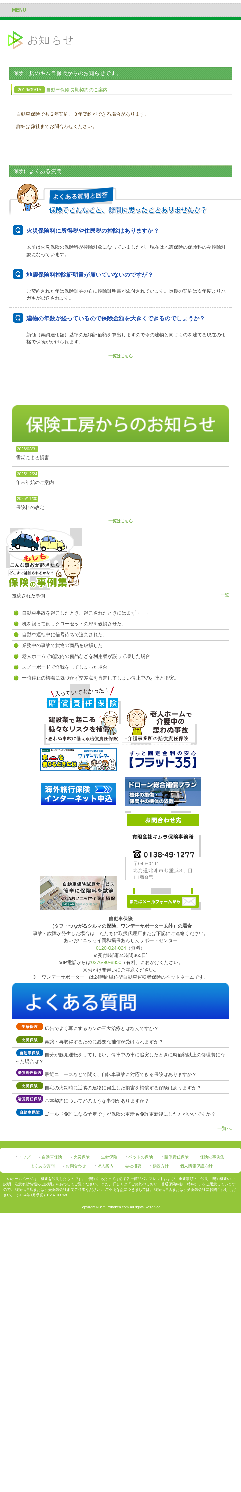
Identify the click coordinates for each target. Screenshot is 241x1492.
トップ (24, 1157)
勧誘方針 (161, 1166)
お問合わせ (76, 1166)
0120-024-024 (111, 948)
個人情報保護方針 (196, 1166)
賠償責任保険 (176, 1157)
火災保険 (82, 1157)
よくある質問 (42, 1166)
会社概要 (133, 1166)
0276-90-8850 (106, 962)
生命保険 (109, 1157)
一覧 (225, 595)
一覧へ (224, 1128)
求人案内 (105, 1166)
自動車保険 (52, 1157)
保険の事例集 (212, 1157)
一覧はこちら (120, 356)
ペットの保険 (140, 1157)
